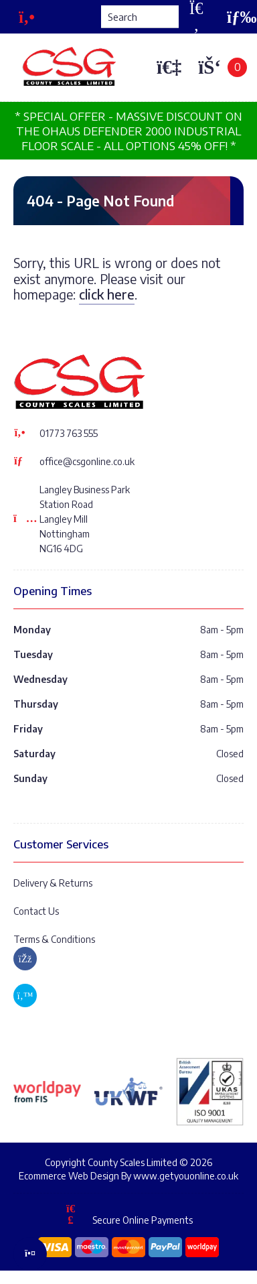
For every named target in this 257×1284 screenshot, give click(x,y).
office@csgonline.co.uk (87, 461)
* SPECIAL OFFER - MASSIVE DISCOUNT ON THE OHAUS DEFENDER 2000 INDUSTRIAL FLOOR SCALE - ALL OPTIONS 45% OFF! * (128, 131)
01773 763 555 (68, 433)
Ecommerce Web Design (69, 1175)
